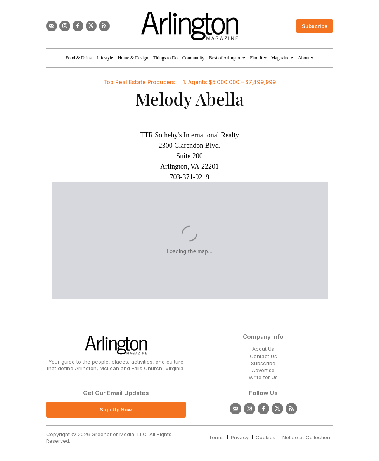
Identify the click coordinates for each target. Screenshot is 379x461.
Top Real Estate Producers (139, 82)
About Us (263, 349)
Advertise (263, 370)
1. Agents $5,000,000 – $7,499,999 (229, 82)
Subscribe (263, 363)
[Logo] (190, 26)
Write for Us (263, 377)
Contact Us (263, 356)
